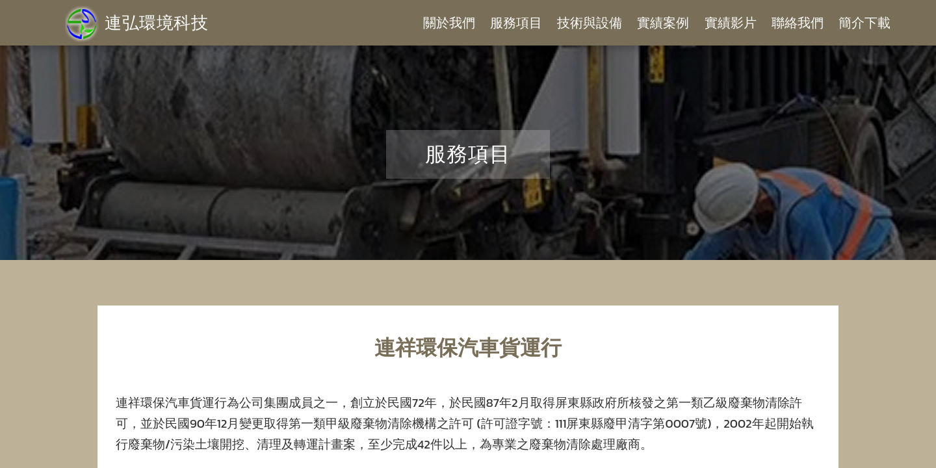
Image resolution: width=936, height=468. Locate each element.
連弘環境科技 (136, 22)
